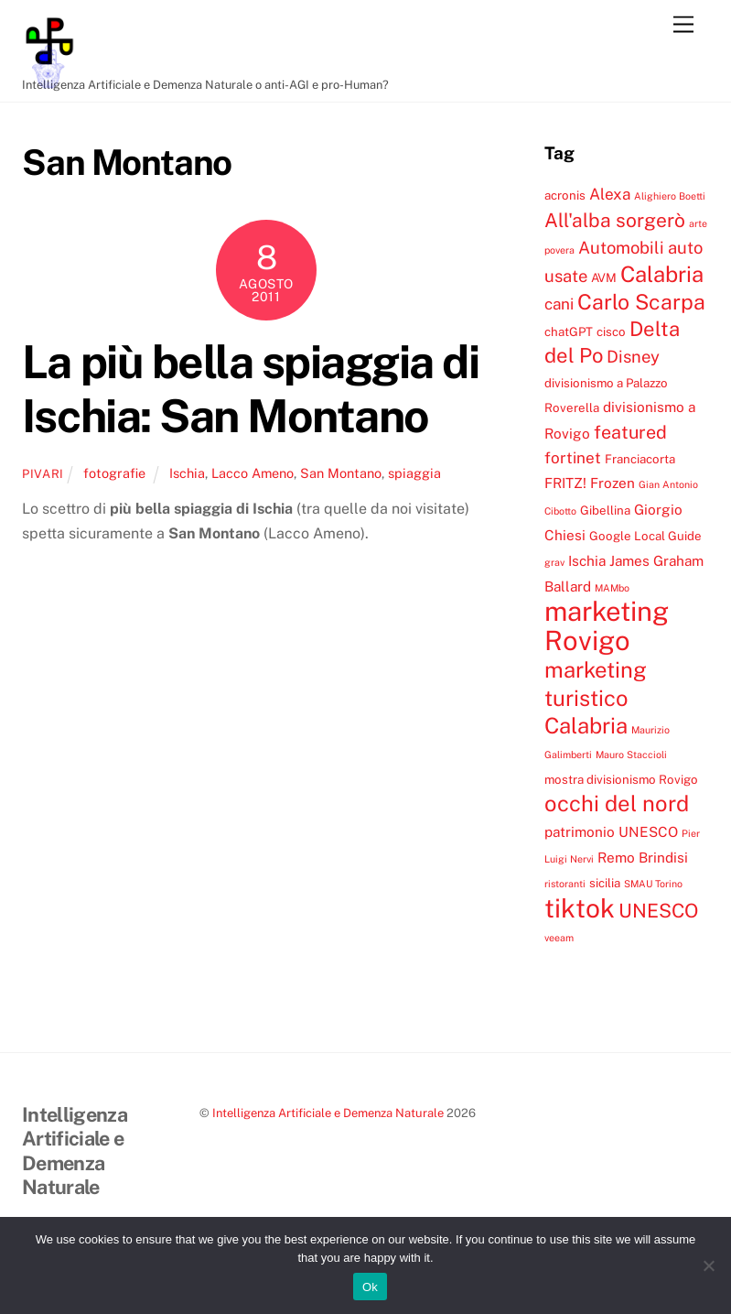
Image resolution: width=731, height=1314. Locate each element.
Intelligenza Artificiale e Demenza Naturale (328, 1113)
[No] (708, 1265)
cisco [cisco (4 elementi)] (611, 331)
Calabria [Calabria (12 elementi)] (662, 274)
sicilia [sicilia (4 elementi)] (604, 882)
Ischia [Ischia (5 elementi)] (587, 560)
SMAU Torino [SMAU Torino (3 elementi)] (653, 883)
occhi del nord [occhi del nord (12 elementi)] (616, 803)
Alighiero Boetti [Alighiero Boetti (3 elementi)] (669, 195)
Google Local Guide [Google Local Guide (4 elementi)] (645, 535)
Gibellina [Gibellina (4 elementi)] (605, 510)
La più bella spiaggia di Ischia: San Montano (250, 389)
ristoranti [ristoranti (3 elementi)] (565, 883)
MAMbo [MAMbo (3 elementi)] (612, 587)
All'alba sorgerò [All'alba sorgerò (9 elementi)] (614, 220)
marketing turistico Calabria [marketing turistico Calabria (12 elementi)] (595, 697)
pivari (43, 474)
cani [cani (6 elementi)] (559, 304)
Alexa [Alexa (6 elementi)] (609, 194)
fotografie (114, 473)
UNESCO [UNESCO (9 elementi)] (658, 910)
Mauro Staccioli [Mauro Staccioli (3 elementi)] (631, 754)
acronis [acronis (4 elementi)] (565, 195)
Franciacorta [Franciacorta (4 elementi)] (640, 458)
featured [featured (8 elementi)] (630, 431)
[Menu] (683, 25)
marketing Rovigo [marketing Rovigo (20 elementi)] (606, 625)
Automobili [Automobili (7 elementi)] (621, 247)
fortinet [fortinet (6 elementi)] (572, 458)
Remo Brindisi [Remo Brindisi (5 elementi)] (642, 857)
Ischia (187, 473)
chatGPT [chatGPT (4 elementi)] (568, 331)
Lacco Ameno (252, 473)
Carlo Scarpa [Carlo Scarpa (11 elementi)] (641, 301)
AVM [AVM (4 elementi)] (604, 277)
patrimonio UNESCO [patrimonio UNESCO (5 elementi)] (611, 831)
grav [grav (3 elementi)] (554, 562)
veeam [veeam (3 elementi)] (559, 937)
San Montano (341, 473)
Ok (370, 1287)
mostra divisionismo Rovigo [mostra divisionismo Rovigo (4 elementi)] (621, 779)
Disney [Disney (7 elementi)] (633, 356)
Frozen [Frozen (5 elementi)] (612, 482)
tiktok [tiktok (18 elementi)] (579, 908)
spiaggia (414, 473)
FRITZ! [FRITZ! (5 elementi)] (565, 482)
